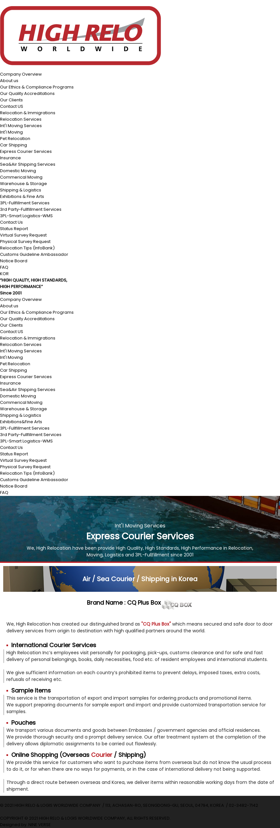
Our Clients (11, 100)
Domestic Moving (18, 171)
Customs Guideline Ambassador (34, 254)
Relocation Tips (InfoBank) (27, 248)
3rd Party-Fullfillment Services (30, 209)
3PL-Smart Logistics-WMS (26, 216)
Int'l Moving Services (21, 126)
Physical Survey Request (25, 241)
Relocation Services (21, 119)
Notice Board (13, 261)
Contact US (11, 106)
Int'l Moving (11, 132)
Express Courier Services (26, 151)
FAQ (4, 267)
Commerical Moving (21, 177)
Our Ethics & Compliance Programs (37, 87)
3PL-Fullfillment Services (25, 203)
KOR (4, 274)
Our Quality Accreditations (27, 93)
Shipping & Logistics (20, 190)
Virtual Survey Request (23, 235)
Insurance (10, 158)
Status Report (14, 229)
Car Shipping (13, 145)
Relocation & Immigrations (27, 113)
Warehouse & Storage (23, 184)
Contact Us (11, 222)
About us (9, 81)
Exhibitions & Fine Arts (22, 196)
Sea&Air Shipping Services (27, 164)
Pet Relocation (15, 138)
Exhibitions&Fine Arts (21, 422)
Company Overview (21, 74)
